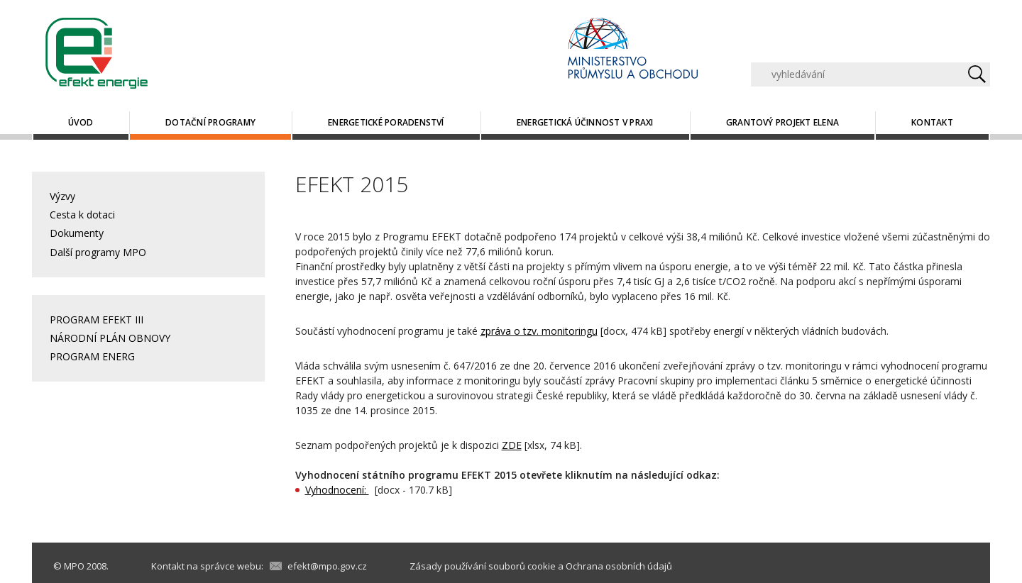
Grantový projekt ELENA (782, 122)
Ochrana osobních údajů (619, 566)
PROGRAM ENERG (92, 356)
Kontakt (932, 122)
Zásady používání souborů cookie (483, 566)
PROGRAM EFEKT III (96, 319)
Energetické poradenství (386, 122)
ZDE (512, 445)
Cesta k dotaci (82, 214)
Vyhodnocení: (337, 489)
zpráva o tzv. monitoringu (539, 331)
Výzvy (62, 196)
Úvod (80, 122)
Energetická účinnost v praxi (585, 122)
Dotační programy (210, 122)
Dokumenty (77, 233)
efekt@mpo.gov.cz (327, 566)
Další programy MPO (98, 252)
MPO (74, 566)
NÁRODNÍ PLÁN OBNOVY (110, 338)
